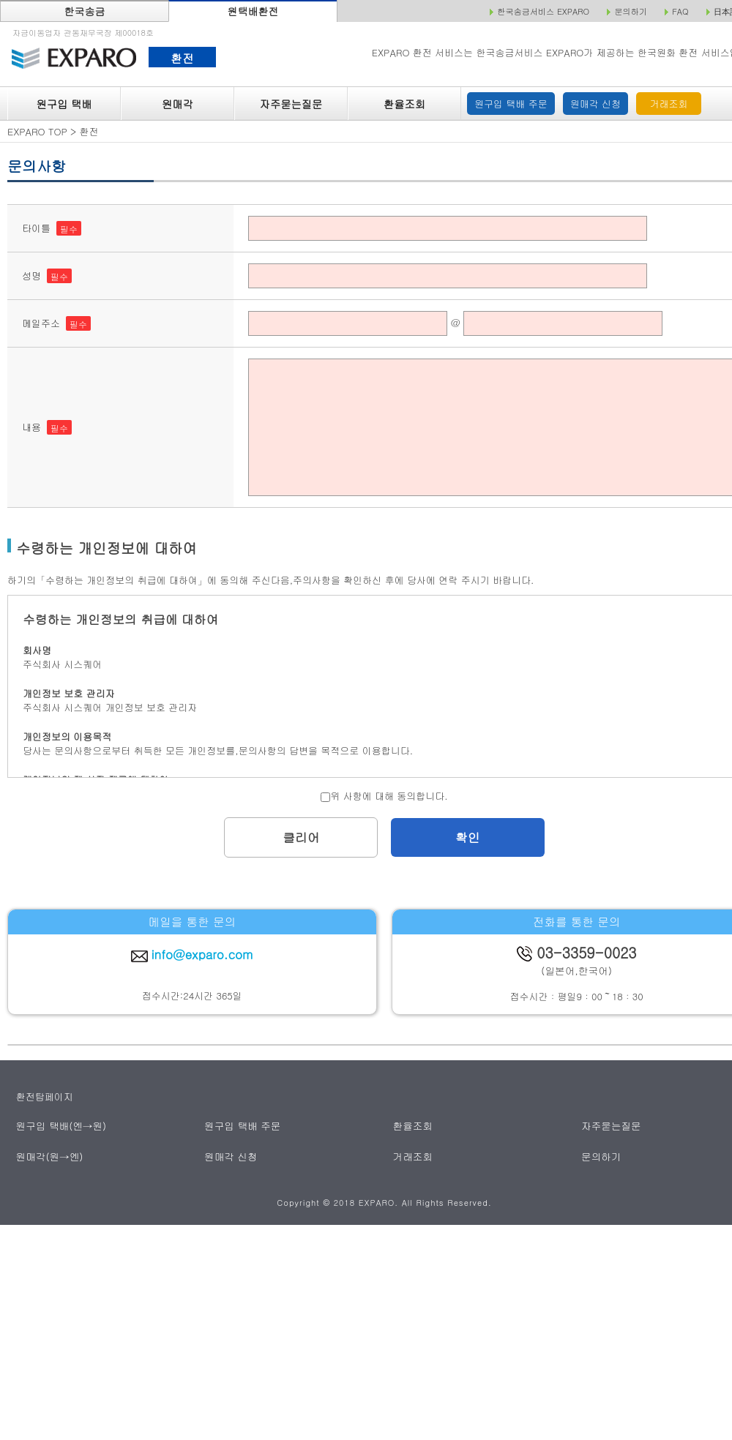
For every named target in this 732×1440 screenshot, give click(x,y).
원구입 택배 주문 (511, 103)
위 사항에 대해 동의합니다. (384, 796)
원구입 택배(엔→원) (59, 1126)
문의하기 (601, 1156)
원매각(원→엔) (49, 1156)
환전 (182, 58)
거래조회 (669, 103)
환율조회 (404, 104)
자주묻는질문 (291, 104)
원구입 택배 (64, 104)
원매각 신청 (595, 103)
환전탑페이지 (44, 1096)
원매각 (177, 104)
